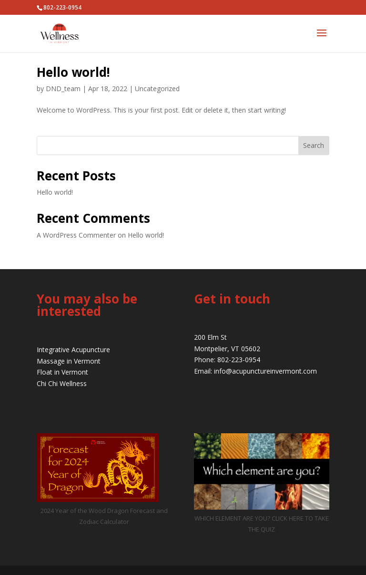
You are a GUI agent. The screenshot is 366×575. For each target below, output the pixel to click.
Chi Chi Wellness (62, 383)
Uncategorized (157, 88)
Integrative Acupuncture (73, 349)
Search (313, 145)
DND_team (63, 88)
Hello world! (73, 72)
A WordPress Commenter (76, 235)
